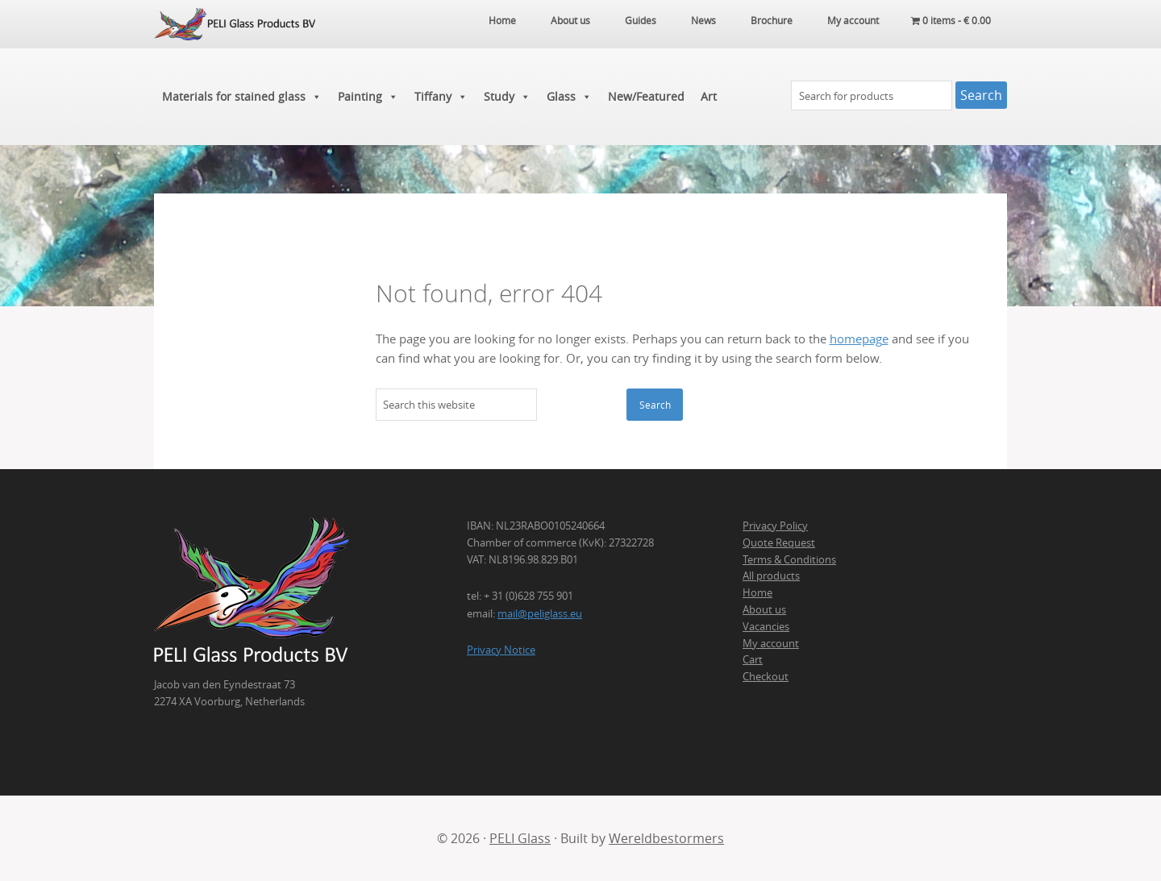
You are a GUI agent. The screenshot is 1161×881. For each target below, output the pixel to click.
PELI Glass (520, 838)
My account (771, 643)
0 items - (951, 20)
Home (757, 592)
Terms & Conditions (789, 559)
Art (709, 96)
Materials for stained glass (242, 96)
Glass (569, 96)
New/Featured (646, 96)
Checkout (766, 676)
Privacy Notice (501, 649)
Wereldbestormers (666, 838)
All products (771, 575)
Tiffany (441, 96)
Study (507, 96)
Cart (753, 659)
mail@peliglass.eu (539, 613)
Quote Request (779, 542)
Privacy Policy (775, 525)
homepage (859, 339)
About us (764, 609)
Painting (368, 96)
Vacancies (766, 626)
